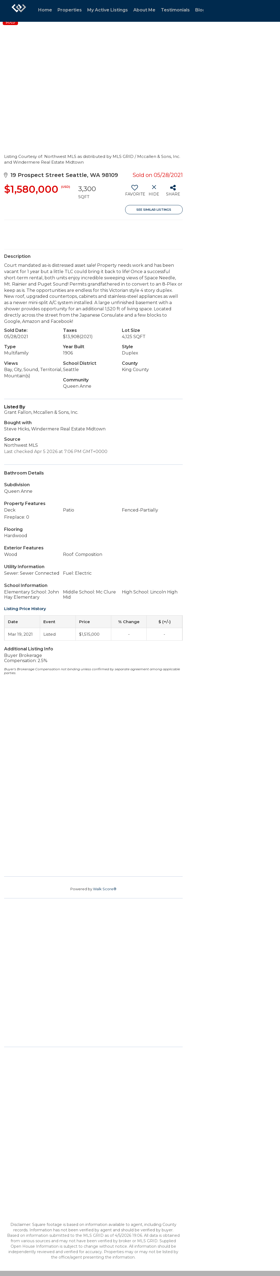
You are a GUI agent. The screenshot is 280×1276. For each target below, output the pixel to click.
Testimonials (175, 10)
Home (45, 10)
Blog (200, 10)
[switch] (134, 192)
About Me (144, 10)
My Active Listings (107, 10)
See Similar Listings (153, 210)
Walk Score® (104, 889)
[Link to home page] (19, 11)
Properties (70, 10)
